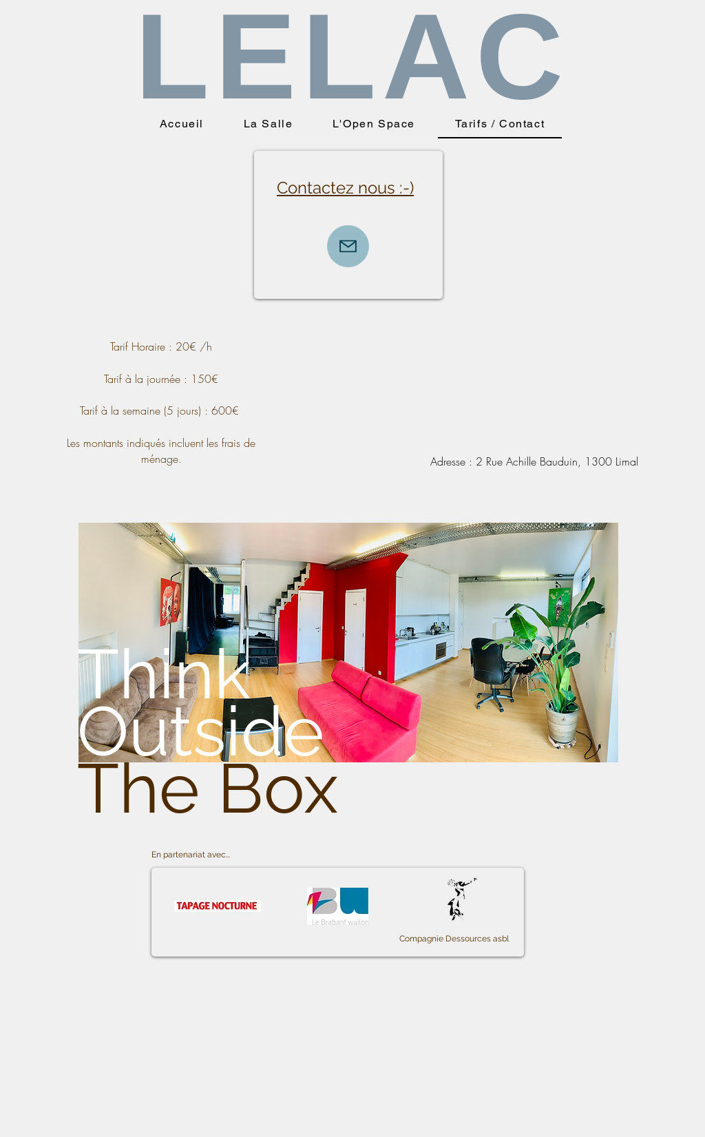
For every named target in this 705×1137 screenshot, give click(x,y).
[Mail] (348, 246)
